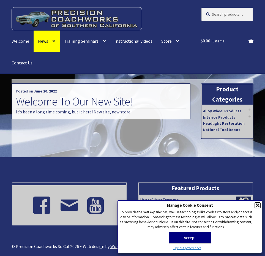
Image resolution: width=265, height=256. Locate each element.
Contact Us (22, 63)
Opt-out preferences (187, 248)
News (43, 41)
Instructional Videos (133, 41)
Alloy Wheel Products (222, 110)
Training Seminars (81, 41)
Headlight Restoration (224, 123)
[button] (257, 205)
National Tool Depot (221, 129)
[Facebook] (42, 203)
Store (166, 41)
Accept (190, 237)
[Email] (69, 203)
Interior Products (219, 117)
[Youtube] (97, 203)
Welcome (20, 41)
